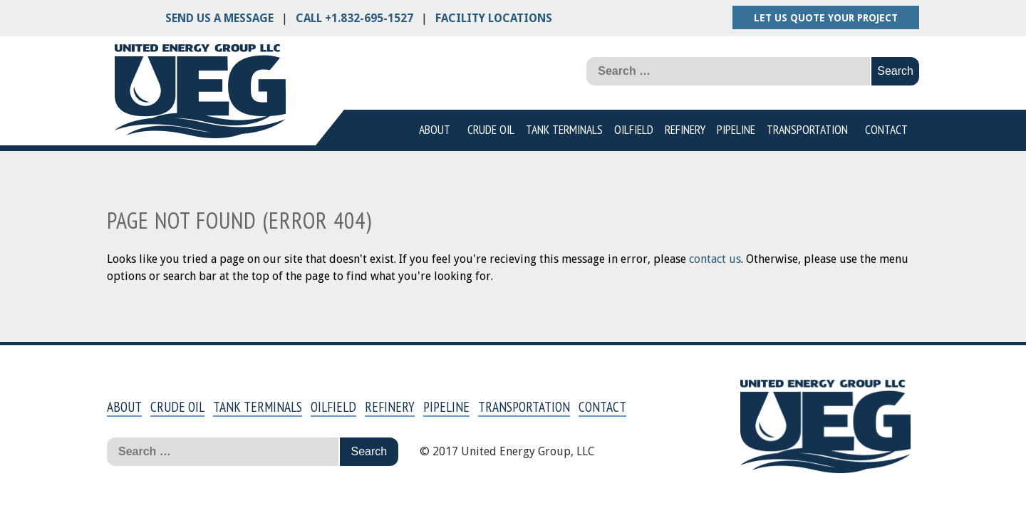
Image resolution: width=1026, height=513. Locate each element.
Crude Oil (490, 129)
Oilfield (633, 129)
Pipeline (736, 129)
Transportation (807, 129)
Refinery (685, 129)
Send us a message (219, 18)
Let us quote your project (826, 18)
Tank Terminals (564, 129)
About (434, 129)
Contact (886, 129)
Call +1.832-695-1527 (354, 18)
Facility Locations (493, 18)
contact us (715, 259)
